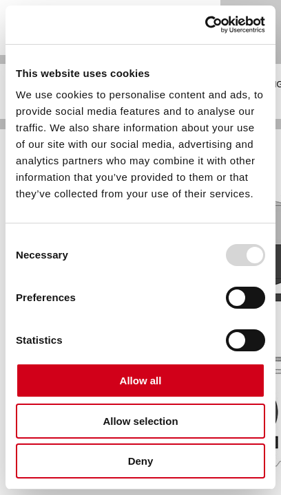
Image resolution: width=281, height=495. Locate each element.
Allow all (141, 380)
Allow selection (140, 421)
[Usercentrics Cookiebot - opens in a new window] (205, 25)
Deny (141, 461)
